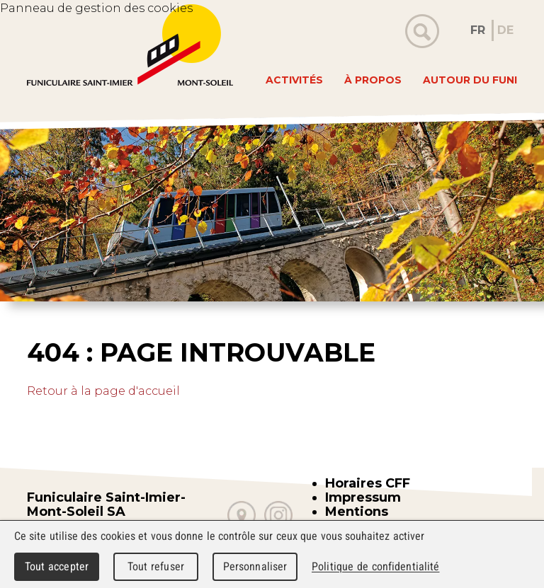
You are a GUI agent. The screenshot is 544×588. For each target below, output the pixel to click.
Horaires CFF (367, 483)
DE (505, 30)
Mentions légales (356, 519)
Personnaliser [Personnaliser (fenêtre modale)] (255, 566)
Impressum (363, 497)
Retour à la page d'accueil (103, 391)
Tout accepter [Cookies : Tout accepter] (57, 566)
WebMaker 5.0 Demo (130, 45)
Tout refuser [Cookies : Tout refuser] (156, 566)
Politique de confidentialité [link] (375, 566)
